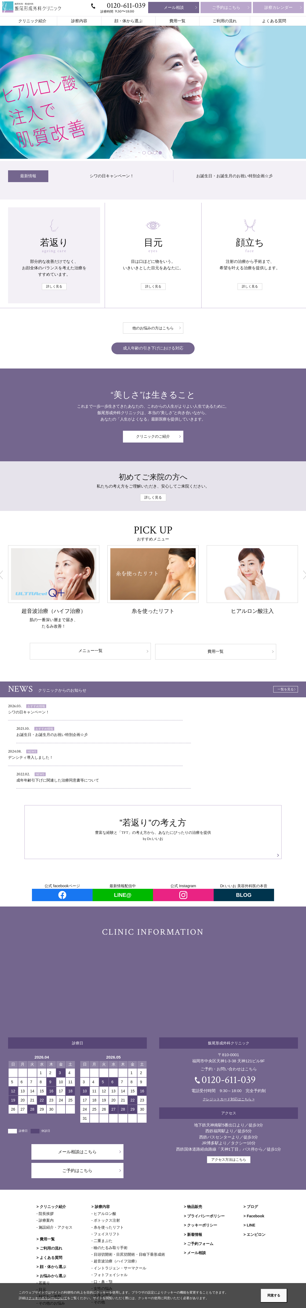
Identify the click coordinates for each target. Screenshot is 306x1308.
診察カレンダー (278, 7)
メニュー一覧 (106, 651)
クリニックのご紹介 (153, 438)
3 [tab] (155, 153)
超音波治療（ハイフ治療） (53, 611)
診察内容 (79, 21)
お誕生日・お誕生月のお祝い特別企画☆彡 (234, 176)
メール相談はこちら (77, 1108)
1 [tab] (145, 153)
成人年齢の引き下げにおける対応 (153, 348)
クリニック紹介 (32, 21)
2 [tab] (150, 153)
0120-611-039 (126, 5)
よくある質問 (274, 21)
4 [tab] (161, 153)
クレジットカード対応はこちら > (228, 1055)
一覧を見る (286, 689)
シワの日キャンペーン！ (112, 176)
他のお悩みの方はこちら (153, 328)
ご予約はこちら (226, 7)
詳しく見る (54, 286)
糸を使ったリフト (153, 611)
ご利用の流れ (225, 21)
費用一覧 (177, 21)
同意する (273, 1295)
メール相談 (174, 7)
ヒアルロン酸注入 (252, 611)
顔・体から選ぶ (128, 21)
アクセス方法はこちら (229, 1115)
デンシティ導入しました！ (32, 737)
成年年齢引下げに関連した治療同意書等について (202, 737)
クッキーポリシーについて (47, 1298)
